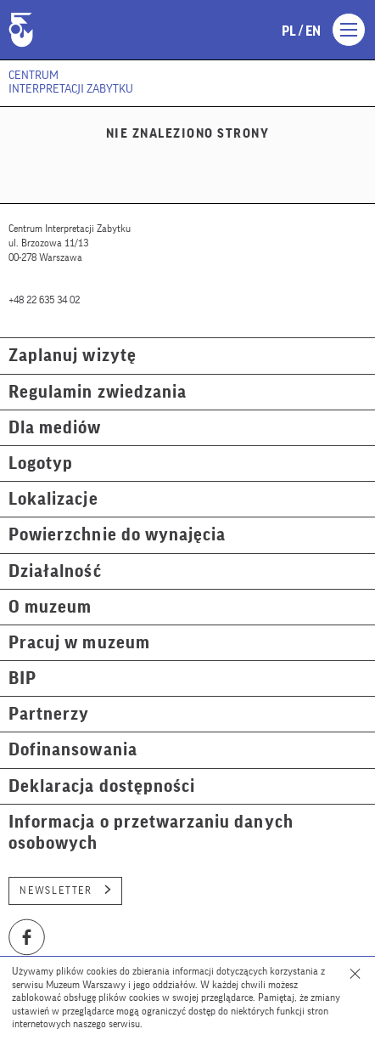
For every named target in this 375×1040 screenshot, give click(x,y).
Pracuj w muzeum (79, 643)
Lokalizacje (53, 499)
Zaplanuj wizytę (72, 356)
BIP (22, 678)
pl (289, 31)
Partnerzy (48, 714)
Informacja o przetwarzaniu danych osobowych (151, 832)
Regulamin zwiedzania (97, 392)
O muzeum (50, 607)
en (313, 31)
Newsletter (65, 890)
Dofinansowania (72, 750)
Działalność (55, 571)
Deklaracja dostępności (101, 786)
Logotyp (40, 463)
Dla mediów (55, 428)
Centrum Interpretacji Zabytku (70, 82)
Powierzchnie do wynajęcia (117, 535)
